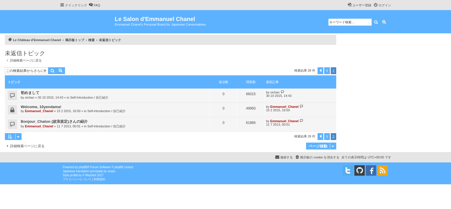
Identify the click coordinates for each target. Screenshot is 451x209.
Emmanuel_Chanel (39, 111)
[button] (320, 70)
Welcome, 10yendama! (41, 107)
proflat (74, 175)
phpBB (83, 167)
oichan (29, 97)
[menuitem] (94, 5)
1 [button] (327, 70)
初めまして (30, 93)
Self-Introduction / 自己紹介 (89, 97)
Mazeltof (90, 175)
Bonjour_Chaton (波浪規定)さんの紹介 (54, 121)
